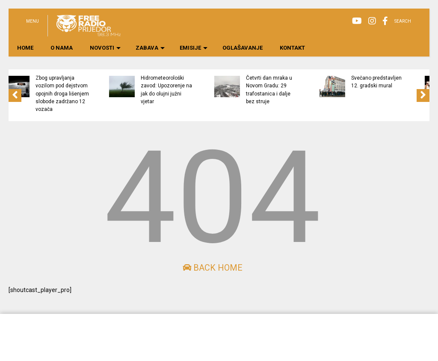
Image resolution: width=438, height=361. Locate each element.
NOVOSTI (105, 48)
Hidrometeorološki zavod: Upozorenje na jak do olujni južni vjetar (196, 89)
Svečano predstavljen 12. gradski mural (406, 82)
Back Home (213, 268)
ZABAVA (150, 48)
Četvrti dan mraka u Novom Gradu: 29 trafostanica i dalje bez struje (299, 89)
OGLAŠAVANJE (242, 48)
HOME (25, 48)
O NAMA (61, 48)
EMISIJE (193, 48)
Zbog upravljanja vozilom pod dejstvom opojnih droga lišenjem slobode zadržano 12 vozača (92, 93)
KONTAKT (292, 48)
